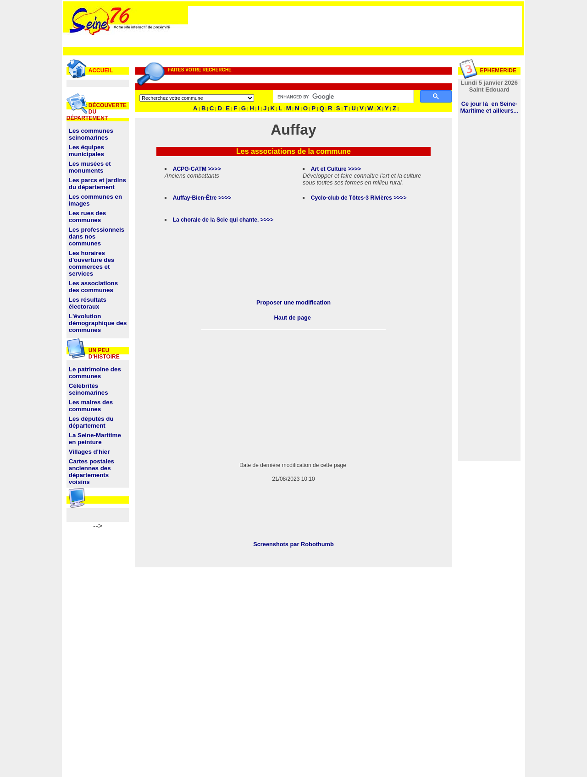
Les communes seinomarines (91, 134)
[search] (342, 96)
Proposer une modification (293, 302)
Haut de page (292, 317)
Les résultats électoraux (87, 303)
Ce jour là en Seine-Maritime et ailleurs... (489, 107)
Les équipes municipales (86, 151)
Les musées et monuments (90, 167)
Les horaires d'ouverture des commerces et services (91, 263)
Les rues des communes (87, 216)
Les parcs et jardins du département (97, 183)
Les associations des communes (93, 286)
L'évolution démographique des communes (98, 323)
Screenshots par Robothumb (293, 544)
